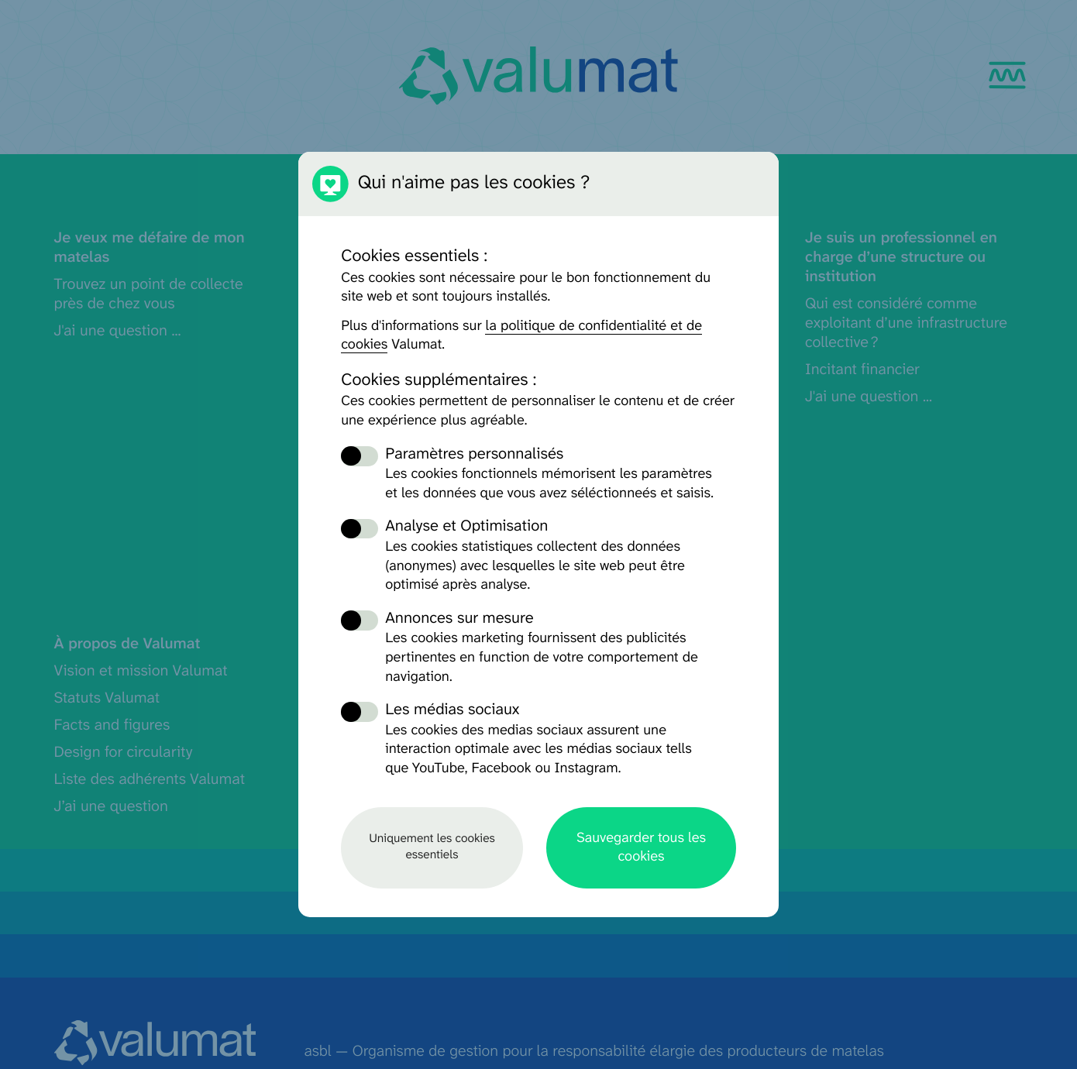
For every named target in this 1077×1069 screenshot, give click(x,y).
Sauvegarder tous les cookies (641, 847)
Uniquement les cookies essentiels (432, 847)
